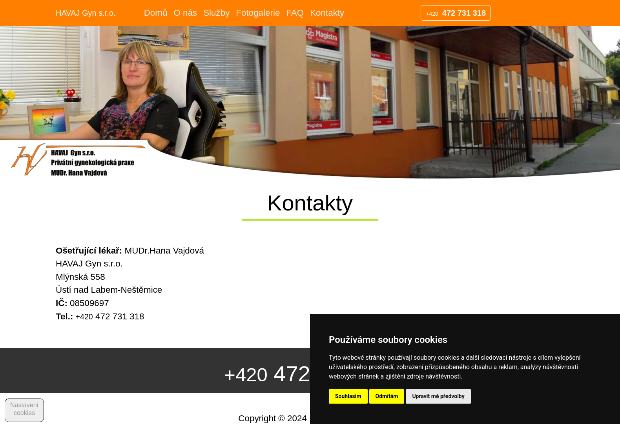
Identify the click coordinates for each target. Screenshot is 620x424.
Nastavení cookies (24, 409)
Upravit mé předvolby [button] (438, 396)
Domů (156, 13)
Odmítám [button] (387, 396)
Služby (216, 13)
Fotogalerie (258, 13)
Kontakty (327, 13)
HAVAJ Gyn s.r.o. (86, 13)
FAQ (295, 13)
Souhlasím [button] (348, 396)
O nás (185, 13)
